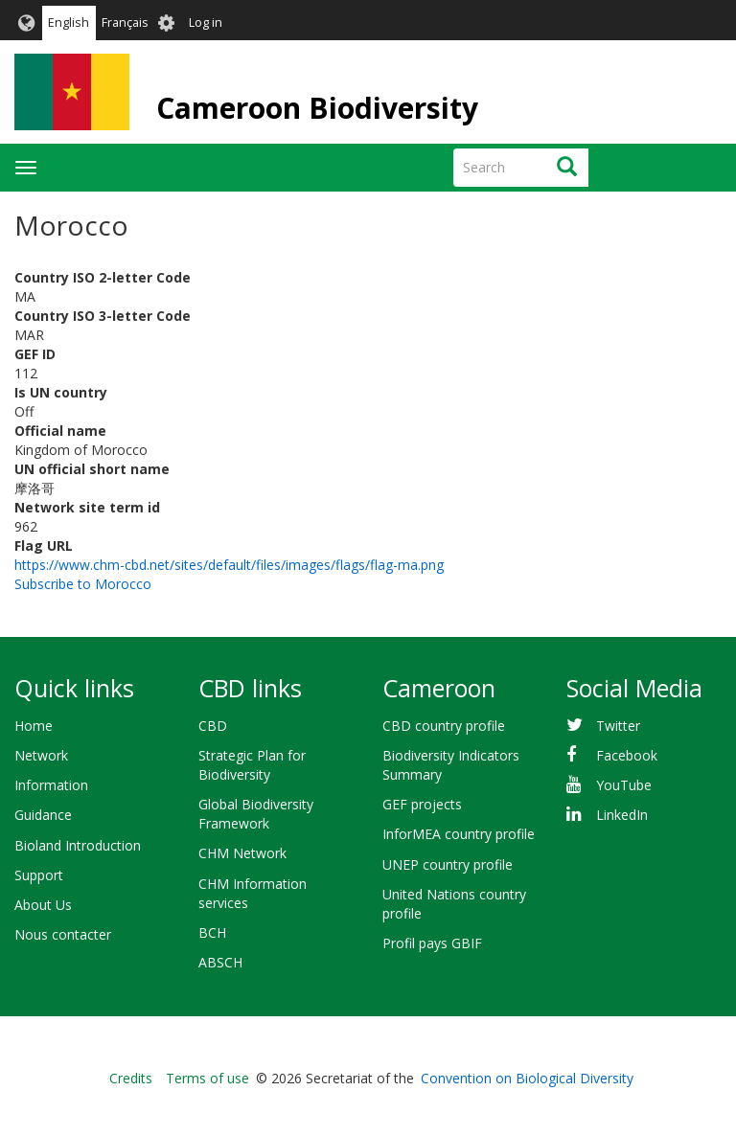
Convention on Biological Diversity (527, 1078)
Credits (130, 1078)
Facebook (626, 755)
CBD (212, 725)
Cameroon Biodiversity (317, 107)
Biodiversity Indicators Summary (450, 765)
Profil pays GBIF (432, 943)
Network (41, 755)
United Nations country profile (454, 903)
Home (33, 725)
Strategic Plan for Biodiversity (252, 765)
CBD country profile (443, 725)
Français (125, 22)
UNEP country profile (447, 864)
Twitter (618, 725)
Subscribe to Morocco (82, 584)
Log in (205, 22)
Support (38, 875)
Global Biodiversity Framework (255, 813)
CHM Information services (252, 893)
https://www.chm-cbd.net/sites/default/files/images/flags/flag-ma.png (229, 565)
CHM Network (242, 853)
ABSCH (220, 962)
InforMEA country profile (458, 834)
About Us (43, 905)
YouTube (624, 785)
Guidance (43, 815)
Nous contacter (62, 934)
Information (51, 785)
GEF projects (422, 804)
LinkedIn (622, 815)
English (68, 22)
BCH (212, 932)
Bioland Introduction (77, 845)
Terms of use (207, 1078)
